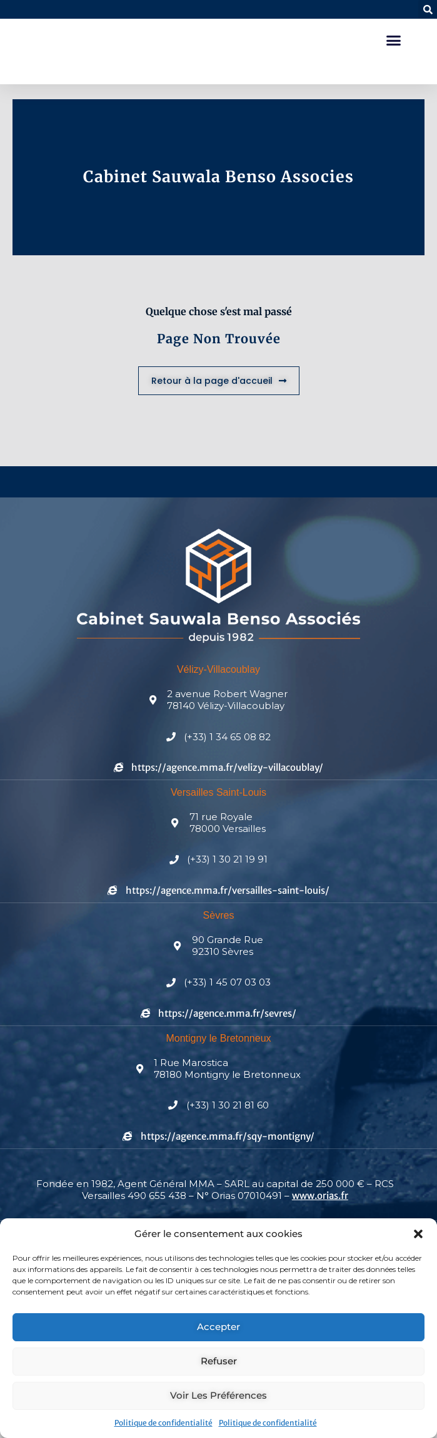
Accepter (218, 1327)
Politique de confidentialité (163, 1422)
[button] (418, 1234)
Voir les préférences (218, 1395)
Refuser (219, 1361)
